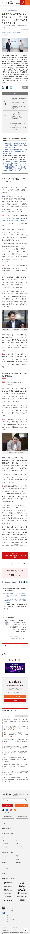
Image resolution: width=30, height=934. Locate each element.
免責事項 (8, 914)
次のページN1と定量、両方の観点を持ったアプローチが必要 (15, 555)
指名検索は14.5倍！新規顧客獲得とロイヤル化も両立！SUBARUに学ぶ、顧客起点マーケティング (15, 145)
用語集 (4, 874)
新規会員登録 (15, 697)
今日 (8, 716)
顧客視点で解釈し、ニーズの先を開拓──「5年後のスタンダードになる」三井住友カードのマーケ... (15, 595)
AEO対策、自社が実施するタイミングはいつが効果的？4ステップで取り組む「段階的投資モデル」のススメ (16, 741)
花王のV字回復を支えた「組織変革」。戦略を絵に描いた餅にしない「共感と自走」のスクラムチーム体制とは (16, 766)
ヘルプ (8, 905)
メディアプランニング (21, 847)
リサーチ (3, 32)
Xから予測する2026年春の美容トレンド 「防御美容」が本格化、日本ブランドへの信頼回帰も (16, 721)
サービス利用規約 (10, 918)
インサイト (9, 32)
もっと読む (6, 609)
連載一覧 (4, 862)
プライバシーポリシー (11, 921)
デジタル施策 (5, 843)
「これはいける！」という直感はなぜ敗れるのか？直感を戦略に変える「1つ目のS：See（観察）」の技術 (16, 728)
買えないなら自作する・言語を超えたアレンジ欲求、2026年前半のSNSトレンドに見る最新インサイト (16, 734)
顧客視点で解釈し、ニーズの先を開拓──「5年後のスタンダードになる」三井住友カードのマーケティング (14, 169)
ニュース (5, 823)
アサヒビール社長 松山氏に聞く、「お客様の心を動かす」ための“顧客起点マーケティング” (15, 151)
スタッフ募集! (10, 909)
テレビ (3, 840)
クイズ (17, 859)
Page (5, 115)
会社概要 (8, 916)
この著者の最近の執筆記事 (17, 638)
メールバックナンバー (15, 692)
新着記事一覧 (6, 829)
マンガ (3, 859)
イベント (5, 868)
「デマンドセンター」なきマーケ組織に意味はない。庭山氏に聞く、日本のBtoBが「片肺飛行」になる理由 (16, 773)
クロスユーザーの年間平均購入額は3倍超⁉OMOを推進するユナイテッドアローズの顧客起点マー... (15, 600)
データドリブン (5, 34)
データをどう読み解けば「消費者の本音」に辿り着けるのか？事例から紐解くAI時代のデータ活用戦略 (16, 759)
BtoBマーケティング (21, 837)
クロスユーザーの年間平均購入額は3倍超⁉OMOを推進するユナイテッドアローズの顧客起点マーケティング (14, 163)
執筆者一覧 (18, 862)
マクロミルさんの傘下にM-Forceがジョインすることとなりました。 (14, 220)
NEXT (25, 563)
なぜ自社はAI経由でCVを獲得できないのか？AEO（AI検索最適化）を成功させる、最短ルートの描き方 (16, 779)
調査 (17, 856)
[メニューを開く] (2, 2)
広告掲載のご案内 (7, 817)
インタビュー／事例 (16, 32)
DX (2, 837)
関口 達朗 (15, 25)
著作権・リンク (10, 907)
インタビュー (5, 856)
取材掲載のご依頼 (22, 817)
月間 (22, 716)
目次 (20, 93)
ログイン (15, 701)
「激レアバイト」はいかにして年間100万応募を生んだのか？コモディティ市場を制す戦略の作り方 (16, 753)
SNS (17, 843)
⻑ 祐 (3, 25)
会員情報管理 (9, 912)
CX (16, 840)
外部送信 (8, 923)
